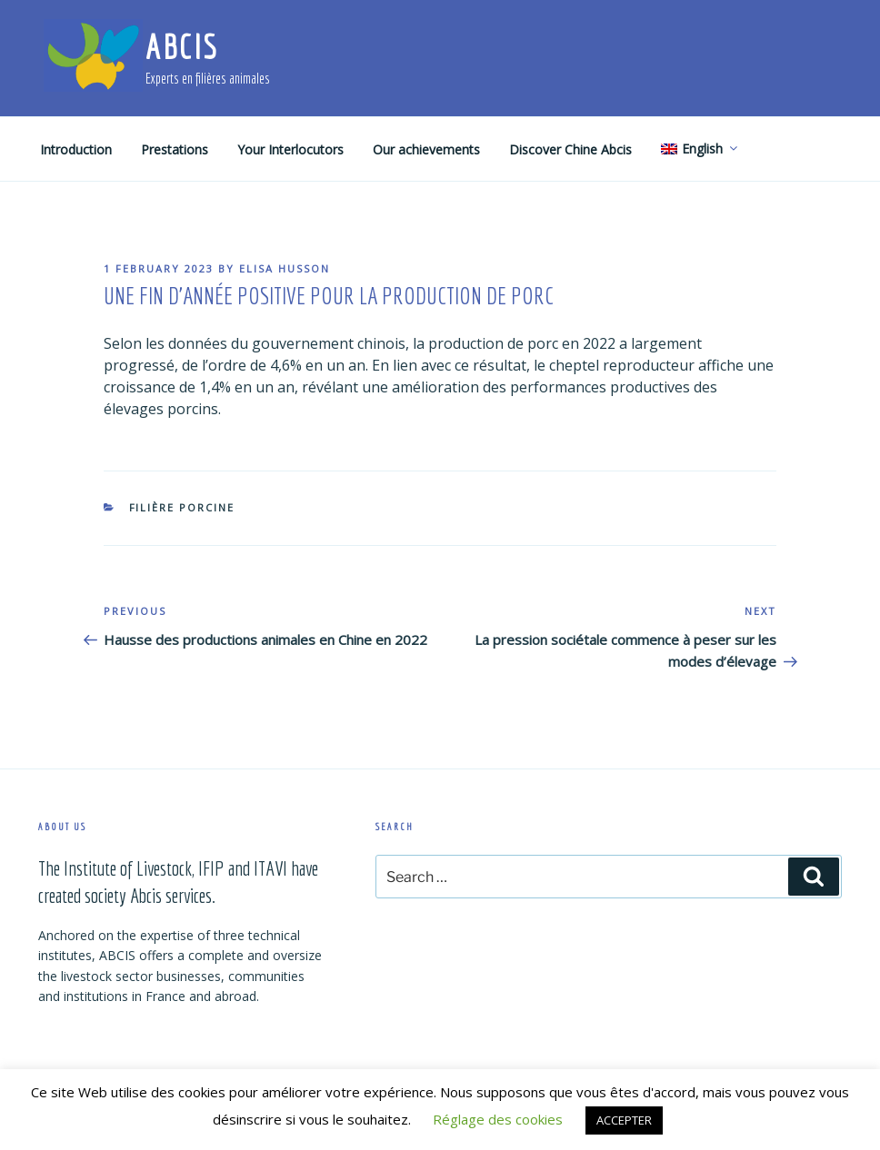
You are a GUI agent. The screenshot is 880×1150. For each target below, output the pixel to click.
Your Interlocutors (290, 149)
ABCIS (181, 46)
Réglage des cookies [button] (498, 1119)
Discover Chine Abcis (570, 149)
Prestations (174, 149)
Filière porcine (182, 507)
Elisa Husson (284, 268)
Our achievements (426, 149)
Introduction (76, 149)
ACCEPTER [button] (624, 1120)
